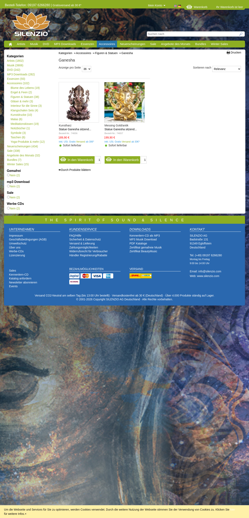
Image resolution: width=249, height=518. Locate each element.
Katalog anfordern (20, 278)
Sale (153, 44)
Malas (16, 119)
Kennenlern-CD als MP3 (145, 235)
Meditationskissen (24, 123)
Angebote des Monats (175, 44)
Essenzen (87, 44)
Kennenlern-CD (19, 274)
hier (232, 509)
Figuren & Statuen (24, 96)
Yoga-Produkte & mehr (27, 141)
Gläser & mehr (21, 101)
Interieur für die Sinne (26, 105)
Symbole (18, 132)
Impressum (16, 235)
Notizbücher (20, 128)
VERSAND (136, 269)
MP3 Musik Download (143, 239)
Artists (21, 44)
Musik (34, 44)
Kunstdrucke (21, 114)
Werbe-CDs (16, 251)
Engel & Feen (21, 92)
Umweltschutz (18, 243)
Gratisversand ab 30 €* (67, 5)
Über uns (14, 247)
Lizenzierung (17, 255)
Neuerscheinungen (132, 44)
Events (13, 286)
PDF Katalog (137, 243)
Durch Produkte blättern (76, 169)
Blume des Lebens (25, 87)
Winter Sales (219, 44)
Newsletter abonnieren (23, 282)
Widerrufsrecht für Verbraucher (88, 251)
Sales (12, 270)
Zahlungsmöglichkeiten (83, 247)
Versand (80, 141)
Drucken (236, 52)
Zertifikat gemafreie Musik (146, 247)
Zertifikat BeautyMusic (143, 251)
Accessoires (107, 44)
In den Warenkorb (76, 159)
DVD (46, 44)
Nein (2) (13, 175)
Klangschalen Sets (24, 110)
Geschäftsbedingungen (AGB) (28, 239)
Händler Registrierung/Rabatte (88, 255)
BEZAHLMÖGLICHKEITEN (86, 269)
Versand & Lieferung (82, 243)
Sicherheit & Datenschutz (85, 239)
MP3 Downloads (65, 44)
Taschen (17, 137)
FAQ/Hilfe (75, 235)
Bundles (200, 44)
